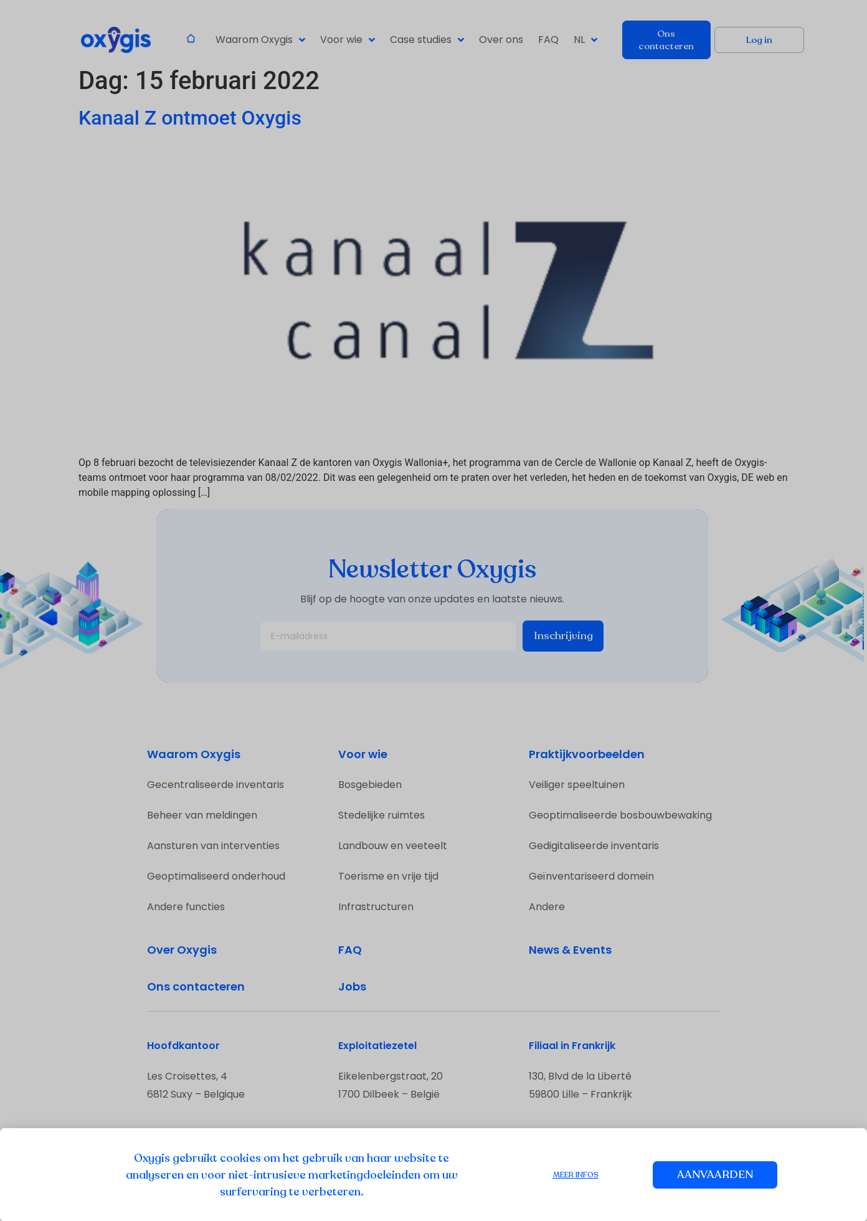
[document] (433, 610)
